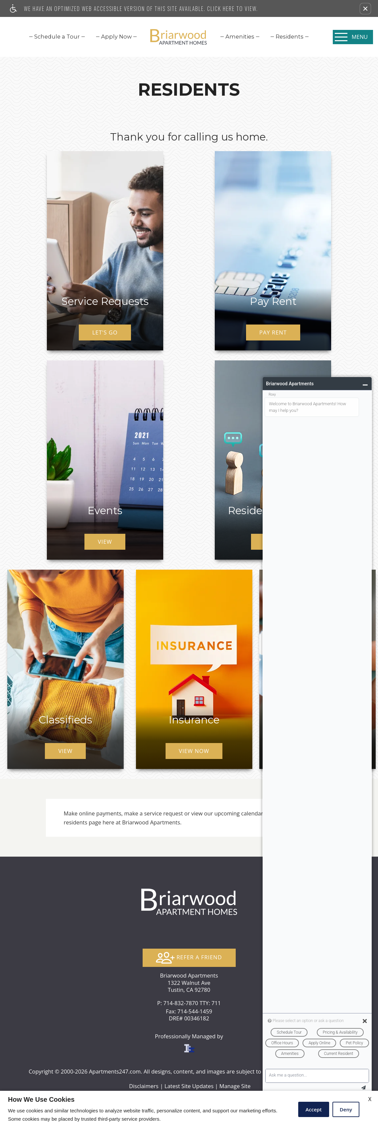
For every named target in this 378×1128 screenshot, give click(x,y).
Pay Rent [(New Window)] (273, 332)
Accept (314, 1109)
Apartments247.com (115, 1071)
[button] (365, 8)
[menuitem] (57, 36)
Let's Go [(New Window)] (104, 332)
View (105, 541)
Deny (346, 1109)
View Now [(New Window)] (194, 751)
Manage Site (235, 1086)
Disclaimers (143, 1086)
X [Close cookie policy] (369, 1099)
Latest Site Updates (189, 1086)
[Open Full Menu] (353, 37)
